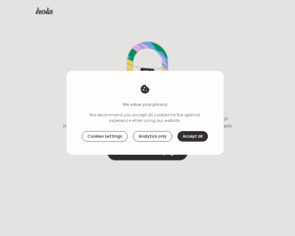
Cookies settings (104, 136)
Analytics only (152, 136)
